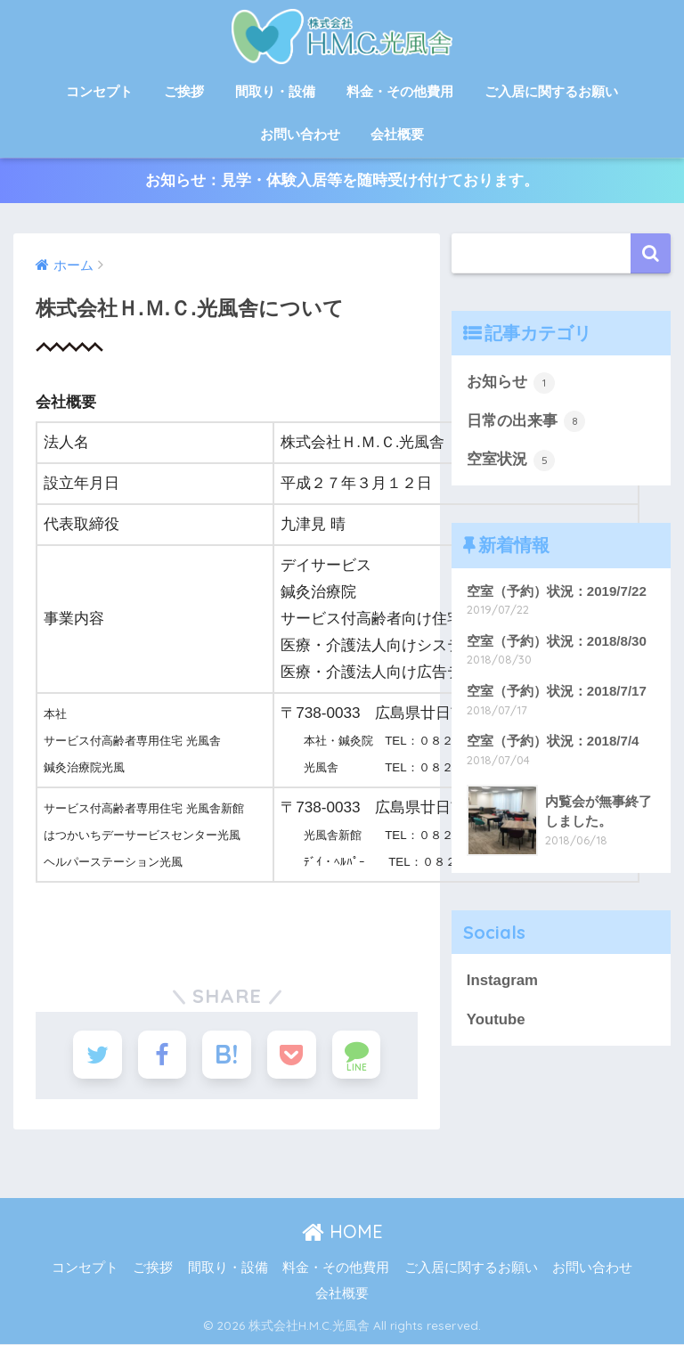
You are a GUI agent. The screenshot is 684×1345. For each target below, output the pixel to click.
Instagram (502, 980)
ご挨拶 (184, 91)
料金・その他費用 (399, 91)
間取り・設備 (275, 91)
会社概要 (397, 134)
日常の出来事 (526, 421)
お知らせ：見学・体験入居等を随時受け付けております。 (342, 180)
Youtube (496, 1019)
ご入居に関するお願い (551, 91)
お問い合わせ (300, 134)
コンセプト (99, 91)
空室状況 (511, 460)
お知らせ (511, 383)
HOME (342, 1232)
